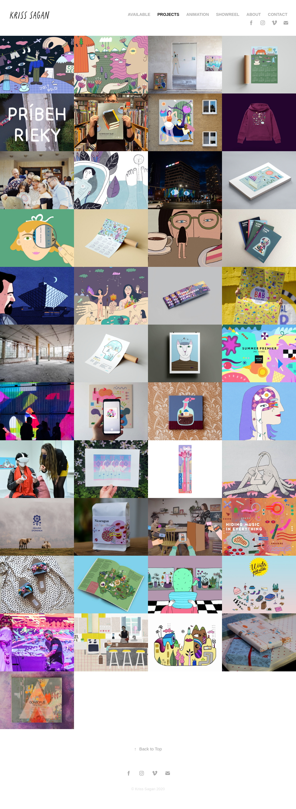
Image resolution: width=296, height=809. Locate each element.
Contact (277, 14)
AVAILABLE (139, 14)
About (254, 14)
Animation (197, 14)
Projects (168, 14)
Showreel (227, 14)
